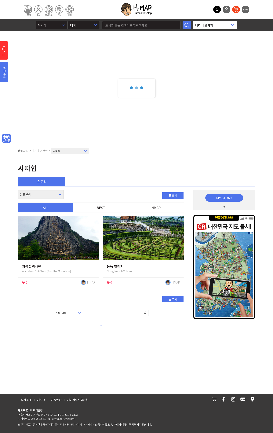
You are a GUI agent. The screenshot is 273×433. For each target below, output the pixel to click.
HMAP (156, 207)
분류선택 (4, 72)
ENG (245, 9)
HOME (23, 150)
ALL (46, 207)
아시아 (35, 150)
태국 (45, 150)
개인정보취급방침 (77, 400)
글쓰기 (173, 195)
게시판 (41, 400)
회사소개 (26, 400)
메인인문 (6, 138)
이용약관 (56, 400)
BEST (101, 207)
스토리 (42, 181)
